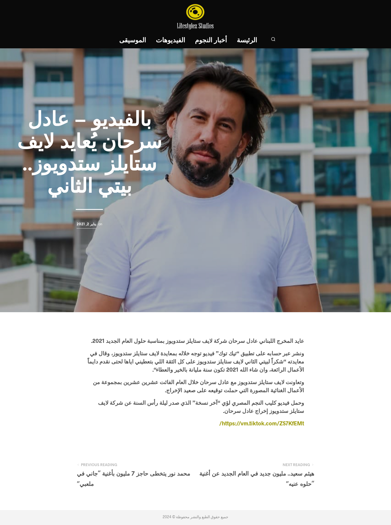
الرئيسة (247, 40)
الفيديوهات (170, 40)
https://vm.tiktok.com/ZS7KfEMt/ (261, 423)
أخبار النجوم (211, 40)
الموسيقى (132, 40)
